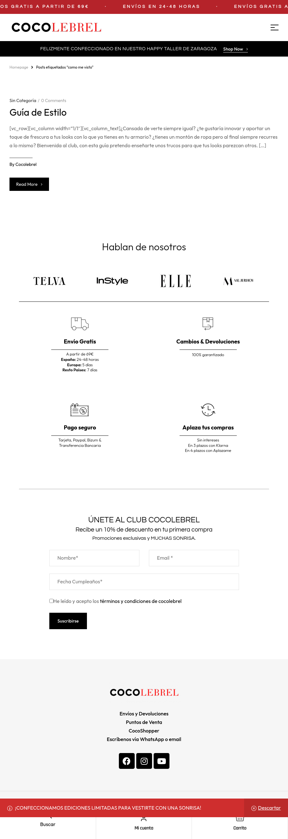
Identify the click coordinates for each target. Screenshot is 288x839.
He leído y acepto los (115, 601)
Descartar (269, 808)
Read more (29, 184)
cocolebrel (26, 164)
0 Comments (53, 100)
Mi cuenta (143, 828)
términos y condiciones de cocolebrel (140, 601)
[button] (235, 49)
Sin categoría (22, 100)
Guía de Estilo (38, 112)
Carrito (239, 828)
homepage (18, 67)
